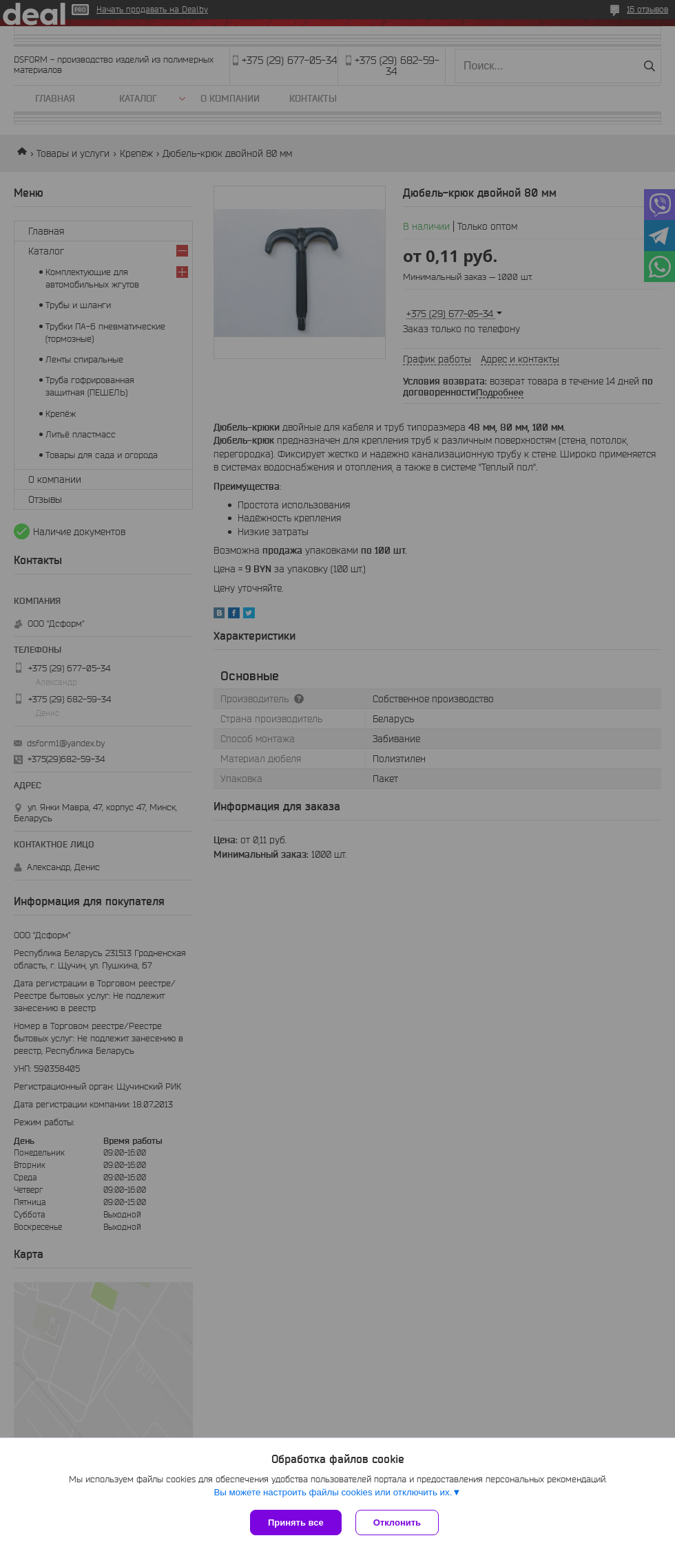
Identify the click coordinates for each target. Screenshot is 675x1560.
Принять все (296, 1522)
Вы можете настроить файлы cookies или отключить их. (333, 1492)
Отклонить (397, 1522)
